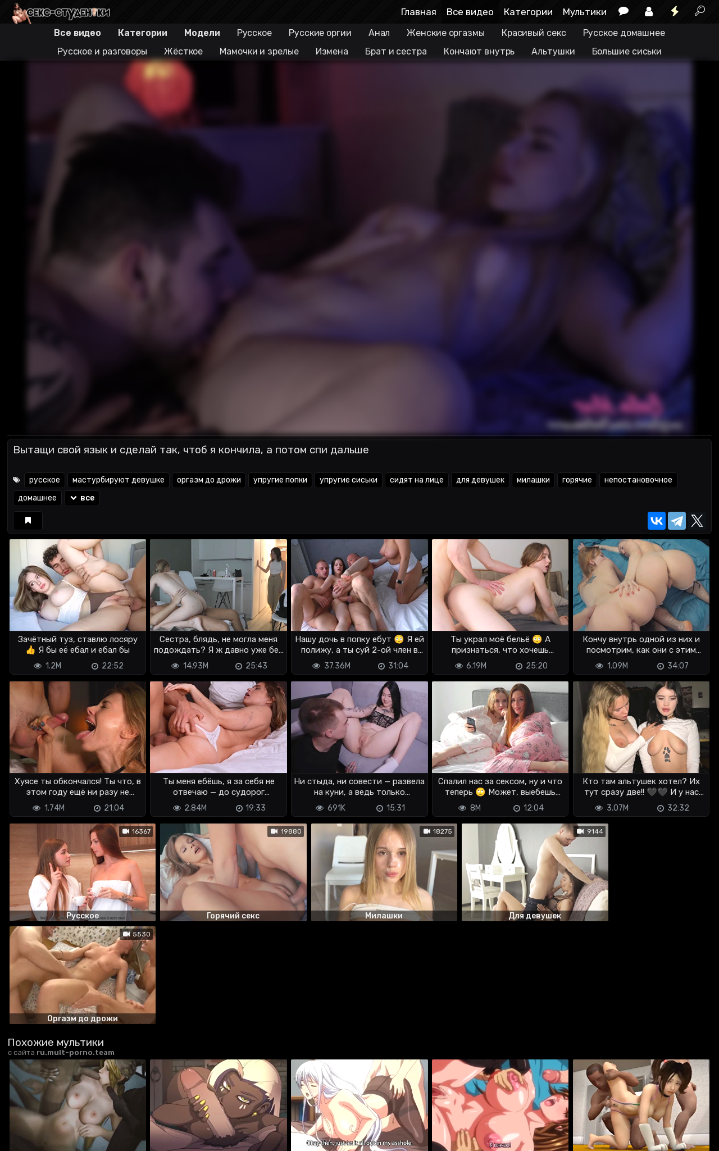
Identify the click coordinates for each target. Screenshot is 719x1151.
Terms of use (65, 1123)
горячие (577, 480)
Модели (202, 33)
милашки (533, 480)
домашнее (37, 498)
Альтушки (553, 51)
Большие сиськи (627, 51)
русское (44, 480)
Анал (379, 33)
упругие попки (280, 480)
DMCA (25, 1123)
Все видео (470, 11)
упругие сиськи (348, 480)
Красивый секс (534, 33)
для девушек (480, 480)
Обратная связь (124, 1123)
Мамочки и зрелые (259, 51)
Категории (528, 11)
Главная (418, 11)
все (81, 498)
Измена (332, 51)
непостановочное (638, 480)
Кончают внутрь (479, 51)
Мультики (585, 11)
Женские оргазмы (446, 33)
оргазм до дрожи (209, 480)
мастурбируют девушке (118, 480)
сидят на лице (417, 480)
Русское (254, 33)
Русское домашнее (624, 33)
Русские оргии (320, 33)
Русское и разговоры (102, 51)
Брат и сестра (396, 51)
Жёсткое (183, 51)
